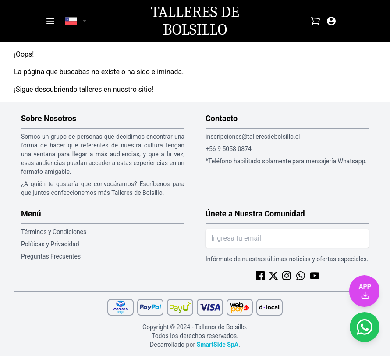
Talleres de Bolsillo (195, 21)
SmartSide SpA (218, 344)
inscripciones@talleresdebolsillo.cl (253, 136)
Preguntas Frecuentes (51, 256)
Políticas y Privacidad (50, 244)
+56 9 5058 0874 (229, 148)
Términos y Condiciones (53, 231)
